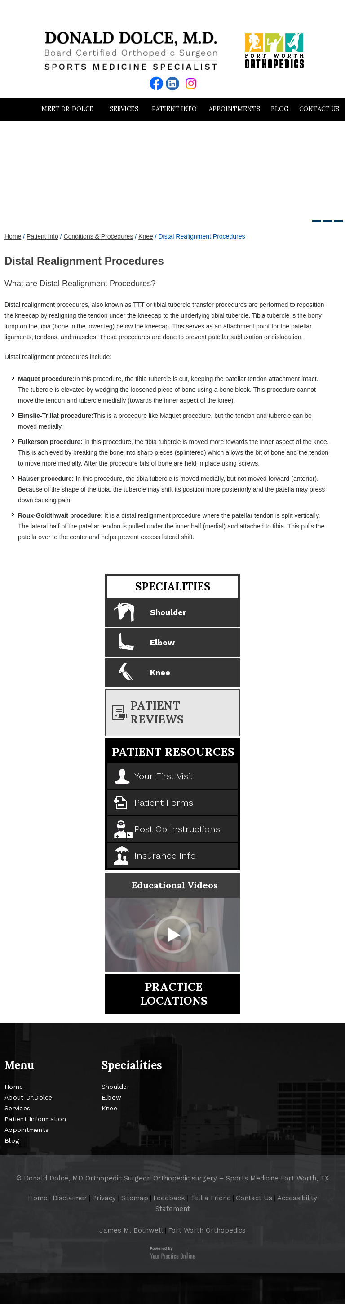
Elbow (162, 642)
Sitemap (134, 1198)
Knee (145, 236)
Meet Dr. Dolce (67, 109)
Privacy (104, 1198)
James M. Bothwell (131, 1230)
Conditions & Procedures (98, 236)
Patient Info (174, 109)
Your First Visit (163, 776)
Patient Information (35, 1118)
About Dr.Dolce (28, 1097)
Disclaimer (70, 1198)
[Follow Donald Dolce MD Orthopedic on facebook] (156, 83)
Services (124, 109)
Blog (279, 109)
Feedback (169, 1198)
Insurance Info (165, 855)
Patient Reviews (157, 712)
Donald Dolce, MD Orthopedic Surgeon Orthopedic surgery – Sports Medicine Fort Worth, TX (176, 1178)
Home (15, 109)
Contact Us (319, 109)
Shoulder (168, 612)
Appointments (234, 109)
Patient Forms (163, 802)
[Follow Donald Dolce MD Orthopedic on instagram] (191, 83)
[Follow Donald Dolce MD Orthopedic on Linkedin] (172, 83)
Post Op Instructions (177, 829)
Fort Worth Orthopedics (207, 1230)
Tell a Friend (210, 1198)
